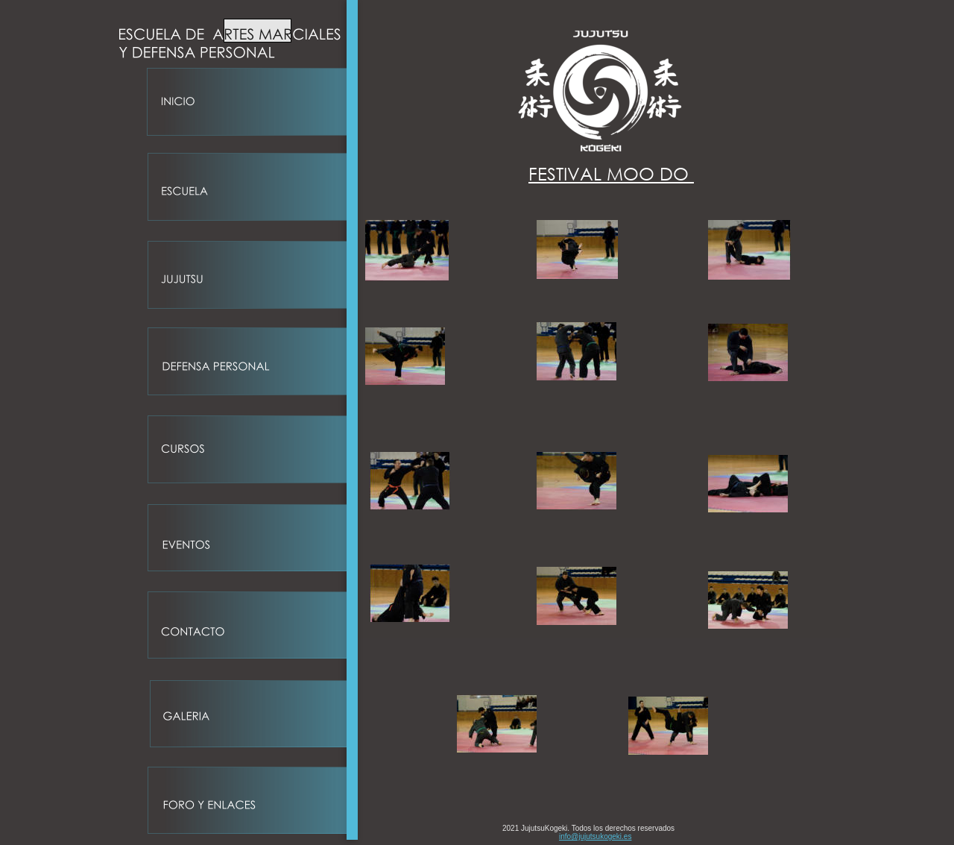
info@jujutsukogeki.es (595, 836)
